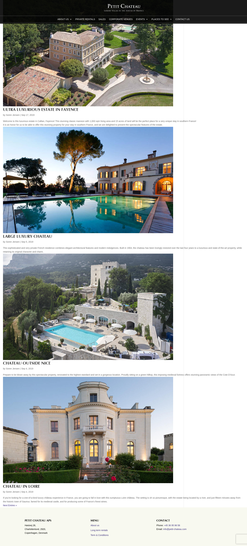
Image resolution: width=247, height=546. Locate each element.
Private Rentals (85, 19)
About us (63, 19)
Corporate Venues (120, 19)
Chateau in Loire (21, 486)
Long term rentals (99, 530)
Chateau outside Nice (27, 363)
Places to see (160, 19)
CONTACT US (182, 19)
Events (140, 19)
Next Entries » (10, 505)
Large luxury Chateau (27, 236)
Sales (102, 19)
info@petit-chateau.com (175, 529)
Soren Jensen (13, 115)
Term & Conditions (100, 535)
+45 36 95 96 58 (172, 525)
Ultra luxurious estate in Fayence (40, 109)
